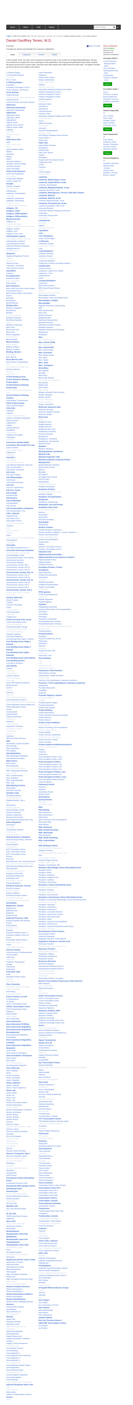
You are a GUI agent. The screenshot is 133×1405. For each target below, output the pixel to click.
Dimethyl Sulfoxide (13, 808)
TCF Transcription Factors (50, 1119)
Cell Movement (12, 495)
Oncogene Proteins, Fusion (50, 567)
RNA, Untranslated (47, 840)
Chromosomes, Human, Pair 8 (19, 590)
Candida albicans (12, 428)
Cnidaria (9, 602)
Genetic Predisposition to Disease (19, 1110)
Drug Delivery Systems (14, 830)
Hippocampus (11, 1281)
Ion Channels (44, 126)
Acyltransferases (12, 95)
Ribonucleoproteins (46, 986)
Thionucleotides (44, 1158)
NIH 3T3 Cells (44, 479)
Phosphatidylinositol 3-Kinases (50, 624)
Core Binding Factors (15, 661)
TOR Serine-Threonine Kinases (50, 1124)
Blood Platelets (12, 339)
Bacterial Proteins (12, 278)
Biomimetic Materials (14, 320)
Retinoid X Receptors (47, 971)
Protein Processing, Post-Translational (53, 727)
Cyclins (9, 709)
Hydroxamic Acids (13, 1324)
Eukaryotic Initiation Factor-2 (17, 933)
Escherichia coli (12, 928)
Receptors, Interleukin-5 (47, 907)
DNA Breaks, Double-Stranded (17, 744)
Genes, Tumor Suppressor (16, 1088)
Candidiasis (10, 430)
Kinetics (42, 155)
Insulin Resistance (45, 73)
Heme (8, 1250)
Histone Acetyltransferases (18, 1286)
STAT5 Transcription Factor (49, 1001)
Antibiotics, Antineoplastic (15, 193)
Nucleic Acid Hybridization (48, 539)
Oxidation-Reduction (46, 582)
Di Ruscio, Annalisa (110, 94)
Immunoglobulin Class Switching (18, 1355)
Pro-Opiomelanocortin (47, 688)
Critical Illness (11, 673)
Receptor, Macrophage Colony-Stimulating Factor (60, 868)
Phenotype (43, 617)
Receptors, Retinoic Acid (48, 924)
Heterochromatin (12, 1264)
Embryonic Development (15, 871)
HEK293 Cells (12, 1206)
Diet (7, 803)
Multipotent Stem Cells (47, 429)
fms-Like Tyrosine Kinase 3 (50, 1320)
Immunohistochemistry (14, 1370)
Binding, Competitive (14, 308)
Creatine (9, 668)
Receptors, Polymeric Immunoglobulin (53, 922)
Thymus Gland (44, 1168)
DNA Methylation (13, 753)
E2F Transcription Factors (16, 849)
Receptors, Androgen (46, 875)
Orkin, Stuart (108, 118)
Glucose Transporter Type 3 (18, 1153)
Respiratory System (46, 959)
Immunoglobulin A (13, 1353)
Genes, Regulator (12, 1080)
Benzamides (11, 300)
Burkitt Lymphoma (13, 369)
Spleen (41, 1070)
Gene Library (11, 1058)
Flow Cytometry (13, 984)
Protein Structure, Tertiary (48, 739)
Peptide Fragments (46, 599)
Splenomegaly (44, 1072)
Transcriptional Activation (50, 1203)
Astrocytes (10, 261)
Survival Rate (44, 1111)
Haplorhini (10, 1218)
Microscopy (43, 375)
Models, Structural (45, 402)
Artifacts (9, 258)
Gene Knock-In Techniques (16, 1053)
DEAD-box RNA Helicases (16, 738)
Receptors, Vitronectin (47, 929)
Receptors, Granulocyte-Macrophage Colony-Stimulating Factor (62, 900)
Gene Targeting (12, 1071)
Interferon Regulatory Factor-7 (50, 94)
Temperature (43, 1136)
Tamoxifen (42, 1128)
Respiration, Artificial (46, 954)
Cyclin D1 (10, 692)
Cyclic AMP (10, 680)
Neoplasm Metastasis (47, 487)
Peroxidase (43, 612)
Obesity (41, 544)
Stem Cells (43, 1082)
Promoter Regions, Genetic (50, 695)
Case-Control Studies (14, 450)
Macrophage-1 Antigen (48, 300)
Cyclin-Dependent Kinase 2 (16, 697)
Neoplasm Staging (45, 494)
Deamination (11, 788)
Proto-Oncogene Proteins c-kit (50, 774)
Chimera (9, 533)
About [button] (25, 27)
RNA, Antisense (45, 827)
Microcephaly (44, 371)
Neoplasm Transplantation (50, 497)
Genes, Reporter (13, 1083)
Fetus (8, 974)
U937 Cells (43, 1253)
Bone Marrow (11, 357)
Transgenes (43, 1213)
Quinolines (42, 802)
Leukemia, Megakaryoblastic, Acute (54, 188)
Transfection (44, 1208)
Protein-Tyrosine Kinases (48, 747)
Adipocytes (11, 113)
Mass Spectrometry (46, 310)
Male (40, 308)
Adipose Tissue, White (14, 127)
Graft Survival (11, 1175)
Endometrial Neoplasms (15, 876)
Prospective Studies (46, 698)
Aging (8, 147)
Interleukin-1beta (45, 104)
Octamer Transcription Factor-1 (50, 547)
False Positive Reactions (15, 947)
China (8, 535)
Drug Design (11, 832)
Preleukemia (43, 685)
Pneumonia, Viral (45, 655)
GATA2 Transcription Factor (18, 1007)
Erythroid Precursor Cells (17, 918)
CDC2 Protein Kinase (15, 403)
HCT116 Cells (11, 1203)
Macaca (42, 290)
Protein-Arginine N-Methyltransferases (55, 744)
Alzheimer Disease (13, 166)
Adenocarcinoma (12, 100)
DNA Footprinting (12, 748)
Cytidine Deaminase (13, 717)
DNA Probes (11, 763)
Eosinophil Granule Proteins (16, 895)
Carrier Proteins (12, 448)
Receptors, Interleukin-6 (47, 909)
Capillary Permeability (14, 435)
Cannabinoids (11, 433)
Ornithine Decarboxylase (48, 575)
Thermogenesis (45, 1149)
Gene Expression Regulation (18, 1027)
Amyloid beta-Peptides (14, 179)
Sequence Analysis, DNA (49, 1011)
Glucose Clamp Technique (16, 1151)
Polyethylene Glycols (46, 668)
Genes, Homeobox (13, 1078)
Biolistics (9, 313)
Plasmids (42, 646)
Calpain (9, 425)
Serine (41, 1025)
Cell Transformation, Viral (15, 511)
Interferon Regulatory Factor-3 (50, 92)
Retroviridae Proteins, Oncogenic (51, 978)
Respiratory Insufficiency (48, 956)
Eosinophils (11, 903)
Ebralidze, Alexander (111, 101)
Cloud (12, 55)
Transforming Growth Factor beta (51, 1211)
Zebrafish (42, 1295)
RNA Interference (45, 812)
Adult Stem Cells (13, 139)
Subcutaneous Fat (45, 1102)
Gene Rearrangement (14, 1063)
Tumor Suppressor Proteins (49, 1251)
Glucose (9, 1148)
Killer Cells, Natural (46, 153)
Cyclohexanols (11, 712)
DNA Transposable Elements (17, 771)
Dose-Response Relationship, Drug (19, 820)
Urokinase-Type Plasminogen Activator (53, 1268)
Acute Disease (12, 92)
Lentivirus (42, 167)
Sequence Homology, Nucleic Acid (51, 1023)
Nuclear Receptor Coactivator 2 (50, 530)
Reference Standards (47, 936)
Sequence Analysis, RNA (48, 1013)
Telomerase (44, 1133)
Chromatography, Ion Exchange (18, 553)
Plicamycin (43, 648)
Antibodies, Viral (12, 203)
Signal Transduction (47, 1040)
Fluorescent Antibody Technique (18, 987)
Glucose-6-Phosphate (14, 1161)
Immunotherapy (12, 1380)
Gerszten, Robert (109, 147)
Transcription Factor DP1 (48, 1193)
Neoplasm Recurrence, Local (49, 492)
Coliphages (10, 614)
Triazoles (42, 1231)
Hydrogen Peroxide (13, 1322)
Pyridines (42, 789)
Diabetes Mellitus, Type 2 (15, 800)
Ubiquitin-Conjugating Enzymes (50, 1261)
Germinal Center (12, 1139)
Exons (8, 937)
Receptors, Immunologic (48, 902)
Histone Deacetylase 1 (14, 1289)
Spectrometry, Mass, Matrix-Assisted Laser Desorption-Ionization (63, 1067)
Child (8, 528)
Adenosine (11, 105)
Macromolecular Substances (49, 293)
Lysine (41, 278)
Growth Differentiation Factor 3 (17, 1196)
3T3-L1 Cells (11, 80)
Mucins (41, 420)
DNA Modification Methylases (17, 756)
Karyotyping (43, 148)
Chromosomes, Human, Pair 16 (19, 572)
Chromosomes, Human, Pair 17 (18, 575)
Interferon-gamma (45, 99)
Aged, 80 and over (13, 145)
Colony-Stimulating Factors (16, 622)
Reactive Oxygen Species (48, 860)
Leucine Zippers (45, 172)
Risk (40, 991)
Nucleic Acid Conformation (48, 535)
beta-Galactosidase (46, 1310)
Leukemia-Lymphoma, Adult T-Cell (51, 206)
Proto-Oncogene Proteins (50, 762)
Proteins (42, 750)
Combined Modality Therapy (16, 627)
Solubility (42, 1057)
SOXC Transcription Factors (51, 996)
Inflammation (11, 1392)
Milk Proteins (43, 387)
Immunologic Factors (14, 1372)
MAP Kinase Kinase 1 (47, 286)
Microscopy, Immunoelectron (49, 380)
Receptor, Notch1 (45, 870)
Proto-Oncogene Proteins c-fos (50, 769)
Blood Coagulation (13, 335)
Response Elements (47, 961)
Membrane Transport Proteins (50, 325)
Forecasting (10, 992)
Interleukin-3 (43, 106)
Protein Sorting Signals (47, 730)
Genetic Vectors (12, 1119)
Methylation (43, 335)
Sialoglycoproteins (45, 1035)
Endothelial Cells (12, 878)
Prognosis (42, 693)
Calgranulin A (11, 423)
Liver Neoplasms (46, 236)
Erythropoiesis (11, 925)
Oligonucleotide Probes (47, 560)
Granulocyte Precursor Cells (16, 1183)
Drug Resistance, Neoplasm (18, 837)
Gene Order (10, 1061)
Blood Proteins (12, 342)
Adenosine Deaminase (16, 108)
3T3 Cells (9, 77)
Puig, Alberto (108, 140)
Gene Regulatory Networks (16, 1065)
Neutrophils (44, 522)
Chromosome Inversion (15, 560)
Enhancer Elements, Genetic (18, 886)
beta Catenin (44, 1308)
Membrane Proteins (46, 322)
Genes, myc (10, 1100)
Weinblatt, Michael (110, 149)
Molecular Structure (46, 410)
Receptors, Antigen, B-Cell (48, 877)
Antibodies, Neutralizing (15, 201)
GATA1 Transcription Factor (16, 1004)
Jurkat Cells (43, 140)
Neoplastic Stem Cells (48, 507)
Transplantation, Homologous (50, 1223)
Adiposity (9, 130)
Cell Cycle (10, 472)
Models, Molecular (45, 400)
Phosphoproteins (45, 631)
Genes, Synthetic (12, 1085)
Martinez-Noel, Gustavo (108, 167)
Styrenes (42, 1097)
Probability (42, 690)
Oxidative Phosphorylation (48, 585)
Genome (9, 1122)
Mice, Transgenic (46, 365)
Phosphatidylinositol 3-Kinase (50, 621)
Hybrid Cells (10, 1319)
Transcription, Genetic (48, 1201)
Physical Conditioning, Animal (50, 639)
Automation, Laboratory (15, 266)
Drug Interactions (12, 834)
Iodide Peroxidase (45, 123)
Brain (8, 364)
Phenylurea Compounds (48, 619)
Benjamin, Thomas (110, 173)
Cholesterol (10, 543)
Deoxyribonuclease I (14, 795)
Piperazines (43, 641)
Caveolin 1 (10, 457)
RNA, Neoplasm (45, 835)
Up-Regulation (45, 1266)
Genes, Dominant (12, 1075)
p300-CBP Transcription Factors (52, 1323)
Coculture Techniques (14, 605)
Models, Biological (45, 395)
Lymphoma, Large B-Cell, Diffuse (51, 271)
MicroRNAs (43, 368)
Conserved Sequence (14, 636)
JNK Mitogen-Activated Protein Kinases (53, 135)
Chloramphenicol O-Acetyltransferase (20, 538)
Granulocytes (12, 1191)
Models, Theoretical (46, 404)
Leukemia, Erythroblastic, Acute (52, 182)
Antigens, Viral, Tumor (14, 234)
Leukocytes (43, 213)
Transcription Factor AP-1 (50, 1188)
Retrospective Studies (47, 973)
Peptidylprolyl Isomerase (48, 607)
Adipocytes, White (13, 118)
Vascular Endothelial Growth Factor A (52, 1273)
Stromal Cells (44, 1092)
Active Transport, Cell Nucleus (17, 90)
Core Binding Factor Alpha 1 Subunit (20, 639)
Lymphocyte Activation (47, 258)
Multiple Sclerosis (45, 427)
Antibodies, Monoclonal (15, 198)
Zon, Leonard (108, 116)
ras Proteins (43, 1326)
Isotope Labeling (45, 133)
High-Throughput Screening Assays (19, 1279)
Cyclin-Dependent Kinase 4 (16, 700)
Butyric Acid (10, 374)
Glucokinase (11, 1146)
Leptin (41, 169)
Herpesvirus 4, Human (14, 1262)
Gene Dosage (11, 1016)
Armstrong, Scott (109, 125)
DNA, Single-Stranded (14, 780)
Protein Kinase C (45, 720)
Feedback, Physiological (15, 962)
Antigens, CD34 (13, 211)
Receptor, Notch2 (45, 873)
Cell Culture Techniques (15, 470)
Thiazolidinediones (46, 1156)
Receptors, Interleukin (47, 905)
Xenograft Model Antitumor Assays (54, 1288)
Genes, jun (10, 1095)
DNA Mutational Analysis (15, 758)
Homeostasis (11, 1309)
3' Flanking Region (13, 73)
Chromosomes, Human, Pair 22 (18, 582)
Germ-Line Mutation (13, 1136)
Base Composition (13, 281)
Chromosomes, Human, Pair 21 (19, 580)
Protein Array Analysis (47, 708)
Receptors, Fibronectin (47, 892)
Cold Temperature (13, 612)
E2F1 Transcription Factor (16, 852)
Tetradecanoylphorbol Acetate (50, 1146)
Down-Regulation (13, 822)
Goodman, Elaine (109, 142)
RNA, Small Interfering (48, 838)
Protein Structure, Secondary (49, 737)
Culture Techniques (13, 678)
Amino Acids (11, 176)
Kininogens (43, 157)
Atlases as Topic (12, 263)
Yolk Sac (42, 1293)
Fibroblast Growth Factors (16, 977)
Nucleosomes (44, 542)
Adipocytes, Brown (13, 115)
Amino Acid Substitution (15, 174)
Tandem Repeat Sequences (49, 1131)
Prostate (42, 700)
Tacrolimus (43, 1126)
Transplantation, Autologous (49, 1218)
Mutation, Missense (46, 449)
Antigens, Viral (11, 231)
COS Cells (10, 408)
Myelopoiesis (44, 462)
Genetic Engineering (14, 1105)
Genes (8, 1073)
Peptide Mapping (45, 602)
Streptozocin (43, 1087)
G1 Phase (10, 1002)
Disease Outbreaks (13, 812)
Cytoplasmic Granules (14, 726)
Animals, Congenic (13, 186)
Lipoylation (43, 230)
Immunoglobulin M (13, 1363)
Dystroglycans (11, 847)
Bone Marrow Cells (14, 359)
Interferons (43, 102)
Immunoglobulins (12, 1367)
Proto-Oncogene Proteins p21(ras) (51, 779)
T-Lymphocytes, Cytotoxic (48, 1116)
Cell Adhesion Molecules (15, 462)
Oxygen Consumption (47, 587)
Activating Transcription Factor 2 (18, 87)
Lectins (41, 165)
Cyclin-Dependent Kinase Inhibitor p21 (20, 705)
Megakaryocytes (45, 318)
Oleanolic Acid (45, 552)
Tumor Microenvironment (48, 1243)
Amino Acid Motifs (13, 169)
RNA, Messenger (46, 833)
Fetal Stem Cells (13, 972)
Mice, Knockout (45, 353)
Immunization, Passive (14, 1348)
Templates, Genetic (46, 1138)
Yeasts (41, 1290)
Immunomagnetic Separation (17, 1375)
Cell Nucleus (11, 498)
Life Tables (43, 223)
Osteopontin (43, 577)
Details (54, 55)
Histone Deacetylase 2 (14, 1291)
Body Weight (11, 354)
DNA (8, 741)
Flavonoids (10, 982)
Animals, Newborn (13, 189)
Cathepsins (10, 455)
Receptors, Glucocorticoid (48, 895)
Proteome (42, 752)
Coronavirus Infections (14, 663)
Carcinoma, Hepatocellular (17, 442)
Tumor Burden (44, 1238)
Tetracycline (43, 1144)
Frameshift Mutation (13, 994)
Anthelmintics (11, 191)
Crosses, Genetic (12, 676)
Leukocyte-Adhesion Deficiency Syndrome (54, 211)
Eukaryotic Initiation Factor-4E (17, 935)
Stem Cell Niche (45, 1077)
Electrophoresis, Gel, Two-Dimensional (20, 861)
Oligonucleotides (45, 562)
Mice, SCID (43, 363)
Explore (108, 84)
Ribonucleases (44, 983)
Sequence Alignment (46, 1008)
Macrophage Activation (47, 295)
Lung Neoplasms (46, 251)
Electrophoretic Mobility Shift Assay (19, 866)
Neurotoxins (43, 517)
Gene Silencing (12, 1068)
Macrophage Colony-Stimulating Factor (53, 298)
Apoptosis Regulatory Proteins (17, 256)
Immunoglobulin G (13, 1360)
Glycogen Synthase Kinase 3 (17, 1168)
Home (12, 27)
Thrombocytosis (45, 1163)
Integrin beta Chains (46, 82)
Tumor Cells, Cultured (48, 1241)
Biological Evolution (13, 315)
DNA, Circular (11, 773)
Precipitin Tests (44, 678)
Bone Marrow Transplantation (17, 362)
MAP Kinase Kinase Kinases (49, 288)
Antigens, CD (12, 208)
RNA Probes (43, 817)
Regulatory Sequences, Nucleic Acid (54, 941)
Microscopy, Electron (46, 378)
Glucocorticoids (12, 1144)
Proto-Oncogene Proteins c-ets (50, 767)
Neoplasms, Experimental (48, 502)
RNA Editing (44, 810)
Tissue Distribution (45, 1173)
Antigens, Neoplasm (13, 224)
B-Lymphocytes (13, 276)
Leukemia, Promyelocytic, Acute (52, 203)
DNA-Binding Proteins (15, 785)
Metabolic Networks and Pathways (51, 330)
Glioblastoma (11, 1141)
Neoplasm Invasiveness (47, 484)
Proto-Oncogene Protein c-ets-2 (50, 759)
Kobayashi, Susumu (110, 99)
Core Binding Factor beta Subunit (20, 658)
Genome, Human (12, 1124)
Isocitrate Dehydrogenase (48, 130)
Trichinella (42, 1233)
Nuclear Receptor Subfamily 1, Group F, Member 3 (58, 532)
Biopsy (8, 322)
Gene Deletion (11, 1014)
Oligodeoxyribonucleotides (50, 554)
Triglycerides (43, 1236)
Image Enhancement (14, 1336)
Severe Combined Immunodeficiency (52, 1033)
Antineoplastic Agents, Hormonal (18, 239)
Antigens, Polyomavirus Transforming (20, 226)
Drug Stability (11, 842)
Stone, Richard (108, 123)
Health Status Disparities (15, 1224)
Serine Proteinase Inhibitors (49, 1030)
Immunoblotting (12, 1351)
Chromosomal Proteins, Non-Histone (20, 558)
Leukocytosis (43, 218)
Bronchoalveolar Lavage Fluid (17, 367)
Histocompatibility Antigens (16, 1284)
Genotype (10, 1134)
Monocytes (43, 417)
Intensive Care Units (46, 87)
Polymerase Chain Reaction (50, 670)
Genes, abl (10, 1090)
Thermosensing (44, 1151)
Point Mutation (45, 658)
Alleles (8, 159)
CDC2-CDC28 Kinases (14, 406)
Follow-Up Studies (13, 989)
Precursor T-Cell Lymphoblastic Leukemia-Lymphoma (62, 683)
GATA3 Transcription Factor (16, 1009)
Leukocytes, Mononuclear (48, 215)
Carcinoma (10, 440)
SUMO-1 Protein (45, 1003)
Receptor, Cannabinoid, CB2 (49, 865)
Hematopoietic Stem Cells (17, 1245)
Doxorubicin (10, 825)
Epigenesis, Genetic (15, 906)
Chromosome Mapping (14, 562)
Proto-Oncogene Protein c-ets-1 (50, 757)
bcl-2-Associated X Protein (48, 1305)
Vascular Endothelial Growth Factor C (53, 1275)
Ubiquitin (42, 1256)
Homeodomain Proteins (15, 1307)
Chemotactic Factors (14, 521)
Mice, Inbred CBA (45, 345)
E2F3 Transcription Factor (16, 854)
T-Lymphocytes (44, 1114)
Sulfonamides (44, 1106)
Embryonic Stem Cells (14, 873)
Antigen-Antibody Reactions (16, 205)
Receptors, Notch (45, 919)
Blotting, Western (13, 352)
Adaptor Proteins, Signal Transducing (20, 97)
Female (9, 964)
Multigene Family (45, 422)
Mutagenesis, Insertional (48, 439)
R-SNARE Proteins (46, 804)
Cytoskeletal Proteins (14, 729)
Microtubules (43, 383)
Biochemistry (11, 310)
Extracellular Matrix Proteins (16, 940)
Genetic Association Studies (16, 1102)
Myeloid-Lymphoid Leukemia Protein (54, 460)
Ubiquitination (44, 1263)
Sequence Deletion (46, 1015)
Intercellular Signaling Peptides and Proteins (55, 89)
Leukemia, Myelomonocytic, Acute (51, 201)
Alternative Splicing (13, 161)
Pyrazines (42, 787)
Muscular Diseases (46, 434)
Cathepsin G (11, 452)
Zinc (40, 1297)
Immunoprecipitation (13, 1377)
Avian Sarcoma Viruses (15, 268)
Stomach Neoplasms (46, 1085)
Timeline (41, 55)
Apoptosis (10, 253)
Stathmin (42, 1075)
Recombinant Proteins (47, 934)
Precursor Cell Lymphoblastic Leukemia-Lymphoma (58, 680)
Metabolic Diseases (46, 327)
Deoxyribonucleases (13, 798)
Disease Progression (14, 815)
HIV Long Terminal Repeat (16, 1209)
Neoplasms (43, 499)
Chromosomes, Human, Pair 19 (18, 577)
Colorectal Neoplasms (14, 624)
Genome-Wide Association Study (18, 1127)
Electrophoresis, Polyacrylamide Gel (19, 864)
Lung (40, 248)
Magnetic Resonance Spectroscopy (52, 306)
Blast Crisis (10, 327)
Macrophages (44, 303)
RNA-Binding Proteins (48, 846)
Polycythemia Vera (46, 665)
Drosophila (10, 827)
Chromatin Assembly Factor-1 (17, 548)
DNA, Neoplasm (12, 778)
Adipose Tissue (12, 122)
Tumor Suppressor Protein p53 (50, 1248)
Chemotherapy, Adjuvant (15, 523)
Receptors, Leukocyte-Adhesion (50, 912)
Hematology (10, 1228)
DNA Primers (11, 761)
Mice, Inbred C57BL (47, 342)
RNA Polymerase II (46, 815)
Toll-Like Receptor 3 (46, 1178)
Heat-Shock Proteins (14, 1226)
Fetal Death (10, 969)
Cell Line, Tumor (13, 490)
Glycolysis (10, 1170)
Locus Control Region (47, 238)
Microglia (42, 373)
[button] (117, 27)
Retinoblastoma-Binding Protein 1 (51, 966)
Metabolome (43, 332)
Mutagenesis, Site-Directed (49, 441)
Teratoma (43, 1141)
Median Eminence (45, 315)
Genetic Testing (12, 1115)
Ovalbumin (43, 580)
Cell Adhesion (11, 460)
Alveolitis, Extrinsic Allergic (16, 164)
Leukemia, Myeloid (47, 195)
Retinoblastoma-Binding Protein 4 (51, 969)
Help (39, 27)
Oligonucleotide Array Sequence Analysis (57, 557)
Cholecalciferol (11, 540)
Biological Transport (13, 318)
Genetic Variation (12, 1117)
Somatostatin (43, 1060)
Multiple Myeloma (45, 424)
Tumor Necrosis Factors (47, 1246)
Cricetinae (10, 671)
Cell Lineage (11, 493)
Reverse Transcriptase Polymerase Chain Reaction (60, 981)
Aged (8, 142)
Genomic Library (12, 1129)
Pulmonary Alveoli (46, 784)
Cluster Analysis (12, 600)
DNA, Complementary (14, 775)
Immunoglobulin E (13, 1358)
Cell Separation (12, 503)
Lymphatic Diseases (46, 253)
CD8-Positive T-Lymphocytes (17, 400)
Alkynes (9, 157)
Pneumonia (43, 653)
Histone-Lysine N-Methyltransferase (19, 1302)
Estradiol (9, 930)
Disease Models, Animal (15, 810)
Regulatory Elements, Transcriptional (52, 939)
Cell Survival (11, 506)
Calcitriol (9, 413)
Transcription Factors (48, 1198)
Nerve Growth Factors (47, 510)
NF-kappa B (43, 474)
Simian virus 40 (45, 1043)
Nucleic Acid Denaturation (48, 537)
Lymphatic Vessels (45, 256)
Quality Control (44, 794)
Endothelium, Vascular (14, 881)
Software (42, 1053)
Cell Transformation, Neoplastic (20, 508)
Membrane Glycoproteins (48, 320)
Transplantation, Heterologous (50, 1221)
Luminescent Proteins (47, 246)
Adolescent (10, 132)
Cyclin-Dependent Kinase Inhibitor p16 (20, 702)
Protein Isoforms (45, 717)
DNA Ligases (11, 751)
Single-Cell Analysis (46, 1045)
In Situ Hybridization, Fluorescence (19, 1382)
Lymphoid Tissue (45, 268)
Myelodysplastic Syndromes (51, 451)
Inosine (9, 1397)
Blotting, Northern (12, 347)
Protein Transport (45, 742)
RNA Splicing (43, 824)
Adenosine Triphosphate (15, 110)
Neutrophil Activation (46, 520)
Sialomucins (43, 1038)
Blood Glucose (11, 337)
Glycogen (9, 1166)
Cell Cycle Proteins (13, 475)
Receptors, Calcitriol (46, 880)
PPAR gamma (44, 592)
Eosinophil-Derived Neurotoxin (17, 900)
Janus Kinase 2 (44, 138)
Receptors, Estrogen (46, 890)
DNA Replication (12, 766)
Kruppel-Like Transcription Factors (51, 160)
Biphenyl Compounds (14, 325)
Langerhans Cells (45, 162)
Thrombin (42, 1161)
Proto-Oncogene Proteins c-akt (50, 764)
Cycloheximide (11, 714)
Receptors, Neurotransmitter (49, 917)
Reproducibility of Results (48, 951)
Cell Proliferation (13, 501)
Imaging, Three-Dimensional (16, 1343)
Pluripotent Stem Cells (47, 651)
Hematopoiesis (12, 1231)
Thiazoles (42, 1154)
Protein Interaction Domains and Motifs (53, 715)
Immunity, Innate (12, 1346)
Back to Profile (93, 46)
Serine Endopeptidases (47, 1028)
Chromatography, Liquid (15, 555)
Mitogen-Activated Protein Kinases (51, 392)
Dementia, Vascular (13, 790)
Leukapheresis (44, 174)
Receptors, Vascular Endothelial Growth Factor (56, 926)
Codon (8, 607)
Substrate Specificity (46, 1104)
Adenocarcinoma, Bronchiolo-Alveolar (20, 102)
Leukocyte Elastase (46, 208)
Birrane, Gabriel (109, 175)
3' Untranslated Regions (15, 75)
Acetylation (10, 85)
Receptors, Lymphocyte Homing (51, 914)
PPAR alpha (43, 589)
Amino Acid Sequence (15, 171)
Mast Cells (42, 313)
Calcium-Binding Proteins (15, 416)
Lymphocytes (44, 266)
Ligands (42, 225)
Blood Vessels (11, 344)
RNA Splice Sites (45, 822)
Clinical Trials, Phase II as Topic (18, 592)
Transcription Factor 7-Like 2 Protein (52, 1185)
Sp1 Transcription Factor (49, 1063)
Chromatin (10, 545)
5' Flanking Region (14, 82)
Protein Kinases (44, 725)
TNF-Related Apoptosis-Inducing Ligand (54, 1121)
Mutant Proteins (44, 444)
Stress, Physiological (46, 1089)
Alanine (9, 152)
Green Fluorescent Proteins (16, 1194)
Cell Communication (13, 467)
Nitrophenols (43, 525)
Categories (26, 55)
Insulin (8, 1400)
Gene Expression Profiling (17, 1024)
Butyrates (9, 372)
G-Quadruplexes (12, 999)
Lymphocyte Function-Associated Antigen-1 (55, 263)
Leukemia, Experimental (48, 185)
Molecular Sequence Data (50, 407)
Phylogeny (42, 636)
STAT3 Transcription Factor (49, 998)
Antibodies (10, 196)
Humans (9, 1317)
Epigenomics (11, 908)
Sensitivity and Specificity (48, 1005)
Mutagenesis (43, 436)
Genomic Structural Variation (17, 1131)
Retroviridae (43, 976)
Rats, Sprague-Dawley (47, 858)
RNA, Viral (42, 843)
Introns (41, 121)
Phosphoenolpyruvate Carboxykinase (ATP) (55, 626)
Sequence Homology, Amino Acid (51, 1020)
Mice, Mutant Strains (46, 355)
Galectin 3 (10, 1012)
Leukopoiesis (44, 220)
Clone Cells (10, 595)
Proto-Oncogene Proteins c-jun (52, 772)
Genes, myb (10, 1098)
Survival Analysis (45, 1109)
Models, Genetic (45, 397)
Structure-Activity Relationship (50, 1094)
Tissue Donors (44, 1175)
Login (8, 36)
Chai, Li (106, 92)
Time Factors (43, 1170)
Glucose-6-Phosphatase (15, 1158)
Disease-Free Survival (14, 817)
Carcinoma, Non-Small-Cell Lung (20, 445)
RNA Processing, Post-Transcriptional (53, 820)
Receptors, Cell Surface (47, 882)
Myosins (42, 470)
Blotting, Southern (13, 349)
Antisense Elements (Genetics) (17, 246)
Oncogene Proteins (46, 565)
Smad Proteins (44, 1048)
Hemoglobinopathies (14, 1252)
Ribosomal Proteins (46, 988)
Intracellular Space (46, 118)
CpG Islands (11, 666)
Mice (41, 337)
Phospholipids (44, 629)
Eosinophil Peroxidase (14, 898)
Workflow (42, 1283)
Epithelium (10, 913)
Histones (10, 1304)
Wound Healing (44, 1285)
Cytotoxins (10, 736)
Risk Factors (43, 993)
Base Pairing (11, 283)
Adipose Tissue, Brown (14, 125)
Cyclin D (9, 690)
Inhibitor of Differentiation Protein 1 (19, 1394)
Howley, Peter (108, 170)
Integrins (42, 85)
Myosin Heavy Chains (47, 467)
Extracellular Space (13, 942)
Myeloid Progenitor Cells (49, 457)
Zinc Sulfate (43, 1303)
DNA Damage (11, 746)
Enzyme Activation (13, 888)
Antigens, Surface (13, 229)
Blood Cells (10, 332)
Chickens (9, 526)
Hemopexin (10, 1257)
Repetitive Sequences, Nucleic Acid (52, 946)
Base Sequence (13, 286)
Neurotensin (43, 515)
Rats (40, 855)
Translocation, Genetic (48, 1216)
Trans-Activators (46, 1183)
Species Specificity (46, 1065)
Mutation (42, 446)
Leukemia (43, 177)
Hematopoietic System (14, 1247)
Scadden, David (109, 120)
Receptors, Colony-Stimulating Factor (55, 885)
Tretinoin (42, 1228)
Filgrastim (10, 979)
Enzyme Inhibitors (13, 893)
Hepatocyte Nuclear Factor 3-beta (20, 1260)
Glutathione (10, 1163)
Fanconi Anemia (13, 950)
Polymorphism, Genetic (47, 673)
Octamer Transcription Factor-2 (50, 549)
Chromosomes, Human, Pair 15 (18, 570)
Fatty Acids (10, 957)
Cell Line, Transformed (14, 487)
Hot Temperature (12, 1314)
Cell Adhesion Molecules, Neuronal (19, 465)
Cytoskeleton (11, 731)
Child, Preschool (12, 530)
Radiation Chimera (46, 850)
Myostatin (42, 472)
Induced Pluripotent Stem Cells (19, 1385)
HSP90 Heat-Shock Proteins (17, 1216)
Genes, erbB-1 (11, 1093)
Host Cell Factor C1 (13, 1312)
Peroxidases (43, 614)
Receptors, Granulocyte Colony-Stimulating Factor (60, 897)
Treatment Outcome (46, 1226)
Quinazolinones (45, 800)
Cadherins (10, 411)
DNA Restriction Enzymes (16, 768)
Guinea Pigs (10, 1201)
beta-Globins (43, 1313)
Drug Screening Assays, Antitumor (19, 840)
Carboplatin (10, 437)
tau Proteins (43, 1328)
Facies (8, 945)
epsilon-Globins (45, 1318)
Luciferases (44, 241)
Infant (8, 1387)
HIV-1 (8, 1211)
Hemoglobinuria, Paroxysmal (17, 1254)
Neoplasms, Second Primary (51, 505)
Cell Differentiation (14, 477)
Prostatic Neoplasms (46, 705)
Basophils (10, 298)
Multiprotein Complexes (47, 431)
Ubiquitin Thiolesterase (47, 1258)
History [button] (52, 27)
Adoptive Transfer (12, 134)
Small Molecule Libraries (48, 1050)
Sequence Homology (46, 1018)
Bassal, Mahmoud (110, 97)
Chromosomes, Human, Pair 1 (17, 565)
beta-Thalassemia (45, 1315)
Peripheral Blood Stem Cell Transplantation (55, 609)
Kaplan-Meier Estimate (47, 145)
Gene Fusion (11, 1051)
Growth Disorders (12, 1199)
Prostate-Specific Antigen (48, 703)
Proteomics (43, 754)
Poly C (41, 661)
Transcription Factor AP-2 (48, 1190)
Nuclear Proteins (46, 527)
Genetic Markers (12, 1107)
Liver (41, 233)
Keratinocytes (44, 150)
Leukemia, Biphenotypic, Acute (52, 180)
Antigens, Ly (10, 222)
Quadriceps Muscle (46, 792)
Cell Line (10, 485)
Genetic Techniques (13, 1112)
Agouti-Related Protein (14, 149)
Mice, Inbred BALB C (46, 340)
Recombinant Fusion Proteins (51, 931)
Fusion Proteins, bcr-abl (16, 997)
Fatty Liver (10, 959)
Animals (9, 184)
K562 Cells (43, 143)
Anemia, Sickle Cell (13, 181)
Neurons (42, 512)
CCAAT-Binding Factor (16, 377)
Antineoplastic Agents (15, 236)
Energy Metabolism (13, 883)
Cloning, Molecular (14, 597)
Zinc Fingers (44, 1300)
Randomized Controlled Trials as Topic (53, 853)
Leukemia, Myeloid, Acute (50, 198)
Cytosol (9, 734)
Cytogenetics (11, 719)
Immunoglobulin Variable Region (18, 1365)
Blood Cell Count (12, 330)
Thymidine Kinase (45, 1166)
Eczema (9, 856)
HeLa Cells (11, 1221)
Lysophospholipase (47, 281)
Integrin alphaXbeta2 (46, 80)
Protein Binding (45, 710)
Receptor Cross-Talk (46, 863)
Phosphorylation (46, 634)
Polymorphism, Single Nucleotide (51, 675)
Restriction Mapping (46, 964)
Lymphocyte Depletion (47, 261)
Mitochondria (43, 390)
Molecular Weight (45, 414)
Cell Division (11, 480)
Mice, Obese (43, 360)
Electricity (10, 859)
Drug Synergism (12, 844)
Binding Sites (12, 305)
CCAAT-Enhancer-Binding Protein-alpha (110, 63)
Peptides (42, 604)
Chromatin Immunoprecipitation (20, 550)
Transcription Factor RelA (48, 1195)
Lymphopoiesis (44, 276)
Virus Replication (45, 1278)
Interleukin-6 (43, 109)
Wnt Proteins (43, 1280)
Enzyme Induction (13, 891)
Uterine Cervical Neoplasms (49, 1270)
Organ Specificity (45, 572)
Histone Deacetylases (14, 1297)
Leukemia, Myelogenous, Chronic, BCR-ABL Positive (61, 193)
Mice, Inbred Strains (46, 350)
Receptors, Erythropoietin (48, 887)
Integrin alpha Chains (47, 77)
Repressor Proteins (47, 949)
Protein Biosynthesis (46, 713)
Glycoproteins (11, 1173)
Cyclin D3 (10, 695)
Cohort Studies (11, 610)
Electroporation (12, 869)
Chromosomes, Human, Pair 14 (18, 567)
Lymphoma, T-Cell (45, 273)
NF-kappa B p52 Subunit (48, 477)
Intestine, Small (44, 114)
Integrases (42, 75)
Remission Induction (46, 944)
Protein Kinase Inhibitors (49, 723)
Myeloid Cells (44, 454)
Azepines (9, 273)
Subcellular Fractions (46, 1099)
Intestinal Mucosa (45, 111)
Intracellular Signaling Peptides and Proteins (55, 116)
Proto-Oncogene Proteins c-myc (52, 777)
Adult (8, 137)
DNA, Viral (10, 783)
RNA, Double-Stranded (48, 830)
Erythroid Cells (11, 915)
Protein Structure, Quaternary (50, 735)
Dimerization (11, 805)
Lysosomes (43, 283)
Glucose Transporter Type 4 (16, 1156)
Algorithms (10, 154)
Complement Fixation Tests (16, 629)
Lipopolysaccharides (46, 228)
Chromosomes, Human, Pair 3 (17, 585)
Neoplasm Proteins (47, 489)
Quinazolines (44, 797)
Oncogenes (43, 570)
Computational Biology (14, 632)
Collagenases (11, 617)
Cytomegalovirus (12, 724)
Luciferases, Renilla (46, 244)
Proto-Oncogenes (45, 782)
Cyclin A (9, 688)
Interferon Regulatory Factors (50, 97)
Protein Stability (44, 732)
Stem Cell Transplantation (48, 1079)
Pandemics (43, 597)
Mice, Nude (43, 358)
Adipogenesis (11, 120)
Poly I (41, 663)
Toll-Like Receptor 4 (46, 1180)
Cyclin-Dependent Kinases (16, 707)
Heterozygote (11, 1272)
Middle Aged (43, 385)
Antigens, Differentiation (16, 214)
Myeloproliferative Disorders (49, 465)
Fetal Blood (10, 967)
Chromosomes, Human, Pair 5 (17, 587)
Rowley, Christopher (110, 144)
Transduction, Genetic (47, 1206)
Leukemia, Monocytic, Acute (49, 190)
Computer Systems (13, 634)
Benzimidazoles (12, 303)
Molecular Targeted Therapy (49, 412)
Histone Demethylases (16, 1299)
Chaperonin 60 (11, 516)
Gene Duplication (12, 1019)
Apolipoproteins (12, 251)
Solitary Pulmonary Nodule (49, 1055)
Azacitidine (11, 271)
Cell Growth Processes (14, 482)
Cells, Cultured (12, 513)
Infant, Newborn (12, 1390)
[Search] (103, 27)
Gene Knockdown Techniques (19, 1055)
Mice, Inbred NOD (46, 347)
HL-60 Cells (11, 1214)
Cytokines (10, 721)
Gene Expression (13, 1021)
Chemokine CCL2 (13, 518)
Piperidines (43, 643)
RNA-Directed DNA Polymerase (50, 848)
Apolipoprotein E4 (13, 248)
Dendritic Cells (12, 793)
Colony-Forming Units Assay (18, 620)
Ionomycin (42, 128)
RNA (40, 807)
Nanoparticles (44, 482)
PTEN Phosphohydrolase (48, 595)
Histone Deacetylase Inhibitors (19, 1294)
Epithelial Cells (11, 911)
